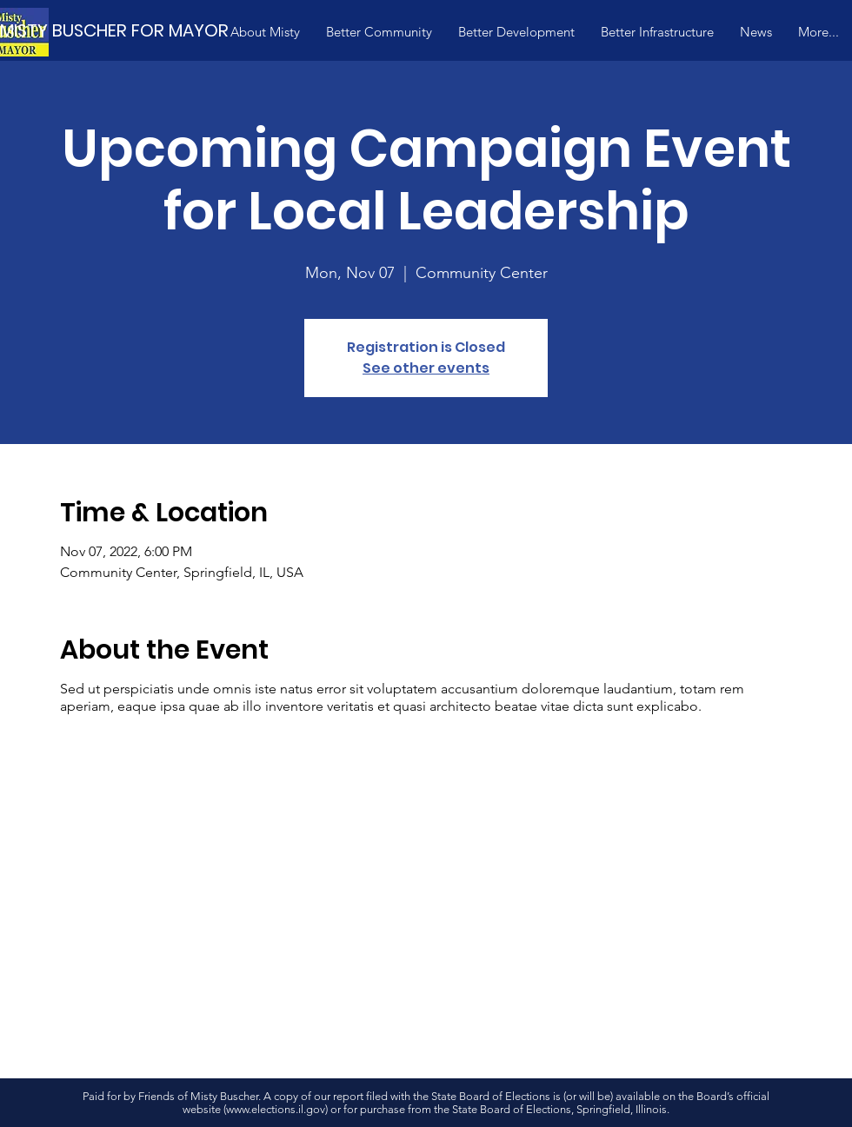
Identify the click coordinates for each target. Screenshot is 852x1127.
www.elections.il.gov (275, 1109)
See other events (426, 368)
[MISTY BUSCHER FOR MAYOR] (138, 30)
